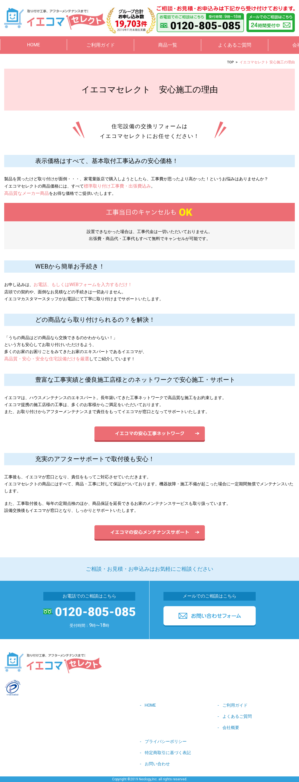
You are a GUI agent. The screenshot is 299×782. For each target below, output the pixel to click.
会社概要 (230, 727)
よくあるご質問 (234, 45)
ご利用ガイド (235, 705)
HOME (33, 44)
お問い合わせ (157, 763)
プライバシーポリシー (166, 741)
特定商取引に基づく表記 (168, 752)
